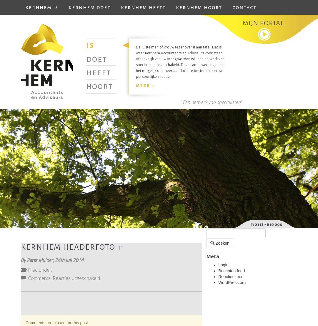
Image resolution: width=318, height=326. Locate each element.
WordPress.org (232, 282)
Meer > (145, 85)
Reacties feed (231, 276)
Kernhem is (41, 7)
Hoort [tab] (99, 86)
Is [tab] (90, 45)
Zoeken (219, 243)
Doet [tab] (96, 58)
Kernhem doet (90, 7)
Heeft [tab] (98, 72)
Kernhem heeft (143, 7)
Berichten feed (231, 270)
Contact (244, 7)
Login (223, 265)
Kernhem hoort (199, 7)
